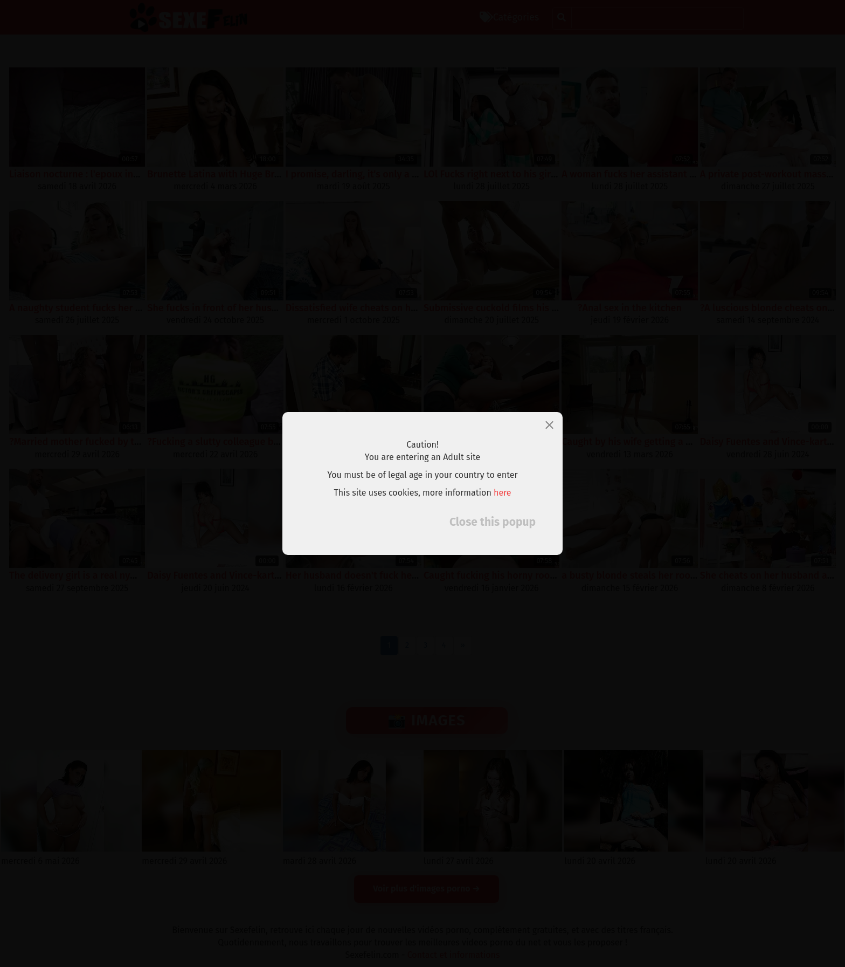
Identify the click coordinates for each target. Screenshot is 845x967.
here (502, 493)
